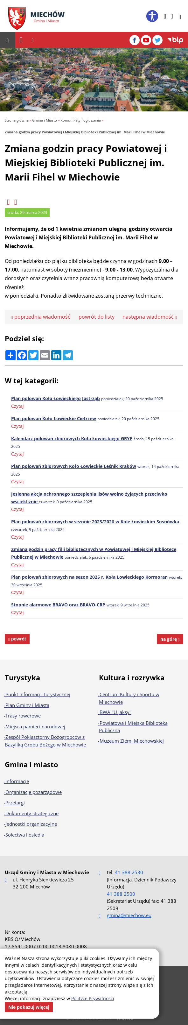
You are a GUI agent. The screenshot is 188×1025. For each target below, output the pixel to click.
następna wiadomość (149, 316)
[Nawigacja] (21, 40)
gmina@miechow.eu (129, 915)
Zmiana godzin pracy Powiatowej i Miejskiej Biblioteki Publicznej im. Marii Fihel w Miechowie (85, 132)
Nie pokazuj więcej (28, 1007)
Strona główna (17, 120)
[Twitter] (157, 40)
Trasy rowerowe (23, 715)
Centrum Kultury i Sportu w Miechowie (129, 698)
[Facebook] (134, 40)
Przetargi (15, 802)
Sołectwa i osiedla (24, 834)
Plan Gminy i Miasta (27, 705)
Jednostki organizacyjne (31, 824)
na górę (170, 639)
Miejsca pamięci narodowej (35, 726)
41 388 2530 (129, 872)
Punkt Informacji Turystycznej (37, 694)
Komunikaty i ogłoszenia (80, 120)
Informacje (17, 781)
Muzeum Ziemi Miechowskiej (132, 741)
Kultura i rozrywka (131, 677)
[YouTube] (146, 40)
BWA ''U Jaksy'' (115, 712)
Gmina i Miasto (44, 120)
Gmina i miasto (31, 764)
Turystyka (22, 677)
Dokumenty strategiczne (32, 813)
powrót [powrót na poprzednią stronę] (18, 638)
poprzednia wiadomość (40, 316)
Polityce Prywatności (92, 998)
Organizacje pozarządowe (33, 792)
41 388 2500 (121, 894)
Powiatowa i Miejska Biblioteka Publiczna (133, 727)
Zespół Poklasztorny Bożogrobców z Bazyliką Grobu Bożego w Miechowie (45, 741)
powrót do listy (97, 316)
